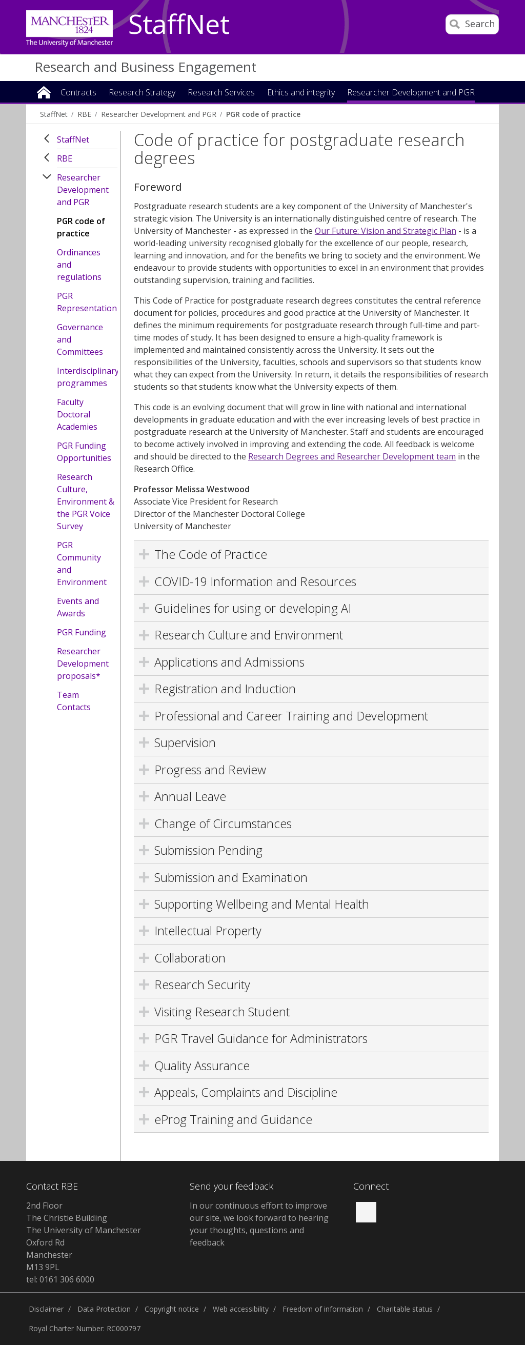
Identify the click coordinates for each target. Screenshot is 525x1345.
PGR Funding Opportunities (84, 452)
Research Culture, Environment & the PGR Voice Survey (85, 501)
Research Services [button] (221, 93)
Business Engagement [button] (387, 111)
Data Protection (104, 1309)
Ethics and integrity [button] (301, 93)
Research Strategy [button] (142, 93)
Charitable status (405, 1309)
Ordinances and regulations (79, 265)
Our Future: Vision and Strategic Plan (385, 230)
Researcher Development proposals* (83, 663)
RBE (64, 158)
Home (44, 91)
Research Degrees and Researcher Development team (352, 456)
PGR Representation (87, 302)
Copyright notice (172, 1309)
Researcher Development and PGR (83, 190)
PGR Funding (81, 632)
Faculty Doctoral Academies (77, 414)
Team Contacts (74, 701)
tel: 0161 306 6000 (60, 1279)
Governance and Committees (80, 339)
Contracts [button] (78, 93)
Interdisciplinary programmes (87, 377)
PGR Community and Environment (82, 563)
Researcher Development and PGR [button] (411, 93)
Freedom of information (322, 1309)
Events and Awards (78, 607)
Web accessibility (241, 1309)
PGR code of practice (81, 227)
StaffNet (179, 25)
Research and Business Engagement (145, 66)
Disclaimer (46, 1309)
